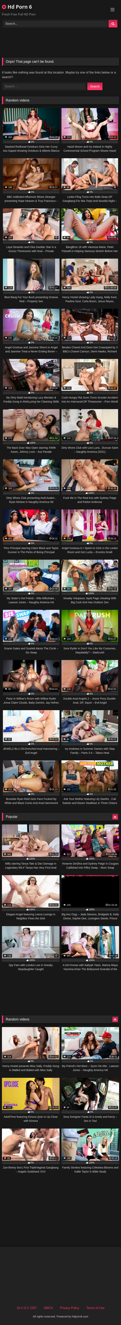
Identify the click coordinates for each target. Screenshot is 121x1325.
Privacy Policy (69, 1308)
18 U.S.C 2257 (26, 1308)
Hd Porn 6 (17, 6)
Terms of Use (95, 1308)
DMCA (48, 1308)
